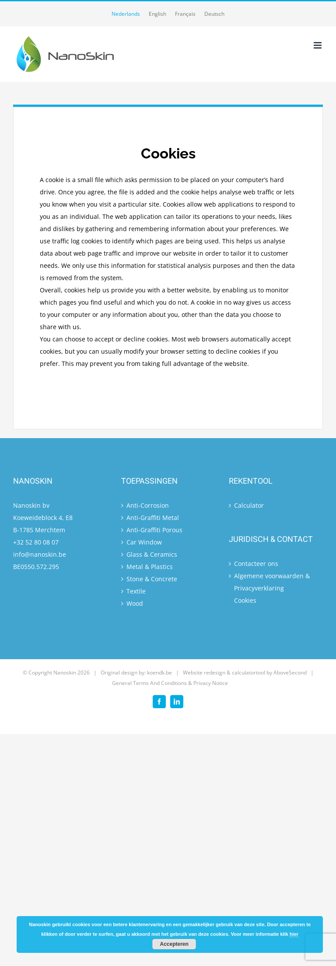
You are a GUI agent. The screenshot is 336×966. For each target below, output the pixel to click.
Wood (134, 603)
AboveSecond (290, 672)
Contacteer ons (256, 563)
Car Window (144, 542)
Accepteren (174, 944)
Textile (136, 591)
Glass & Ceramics (151, 554)
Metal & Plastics (149, 566)
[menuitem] (125, 14)
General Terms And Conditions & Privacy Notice (170, 683)
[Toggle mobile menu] (318, 45)
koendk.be (159, 672)
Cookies (245, 600)
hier (294, 934)
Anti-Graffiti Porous (154, 530)
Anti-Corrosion (147, 505)
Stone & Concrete (151, 579)
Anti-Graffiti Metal (152, 517)
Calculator (249, 505)
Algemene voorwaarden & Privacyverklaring (272, 582)
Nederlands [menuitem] (126, 14)
